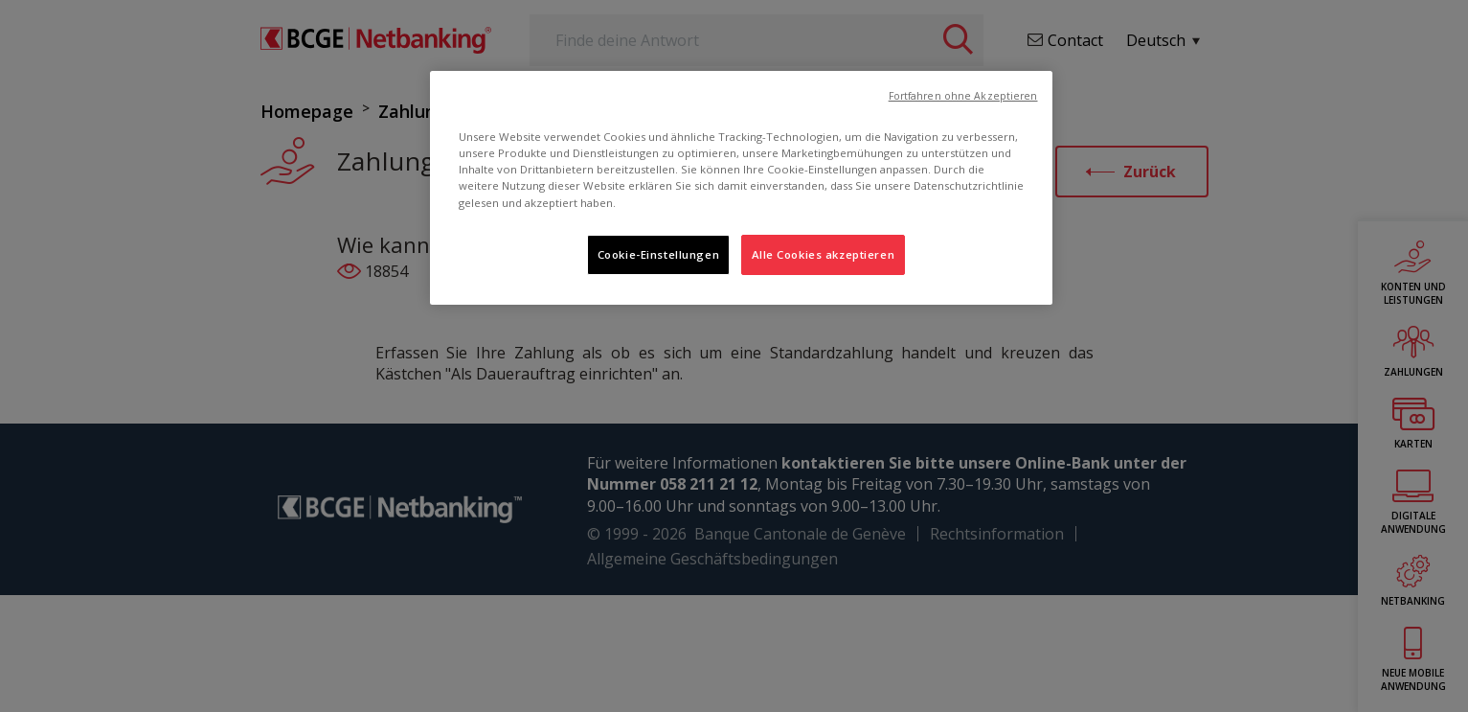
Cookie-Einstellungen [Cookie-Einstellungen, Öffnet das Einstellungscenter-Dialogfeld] (658, 254)
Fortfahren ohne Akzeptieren (963, 96)
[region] (741, 187)
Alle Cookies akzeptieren (823, 254)
